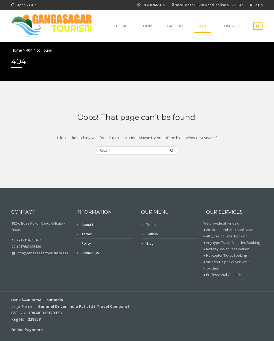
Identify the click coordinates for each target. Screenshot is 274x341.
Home (136, 26)
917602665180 (154, 5)
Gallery (184, 26)
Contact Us (90, 252)
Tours (159, 26)
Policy (86, 243)
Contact (232, 26)
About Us (89, 224)
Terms (87, 234)
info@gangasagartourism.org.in (42, 253)
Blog (207, 26)
